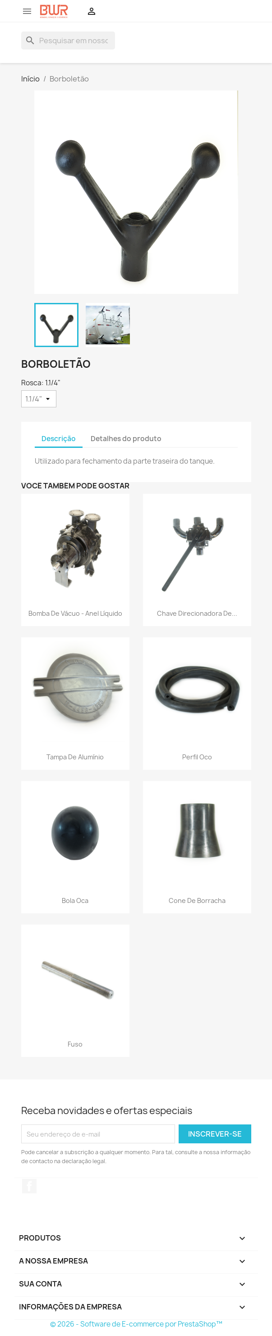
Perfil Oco (197, 757)
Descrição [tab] (58, 438)
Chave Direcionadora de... (197, 613)
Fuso (75, 1044)
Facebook (29, 1186)
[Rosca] (38, 398)
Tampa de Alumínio (75, 757)
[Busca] (68, 41)
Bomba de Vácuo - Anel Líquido (75, 613)
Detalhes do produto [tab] (126, 438)
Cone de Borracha (197, 900)
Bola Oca (75, 900)
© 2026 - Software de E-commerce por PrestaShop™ (136, 1324)
